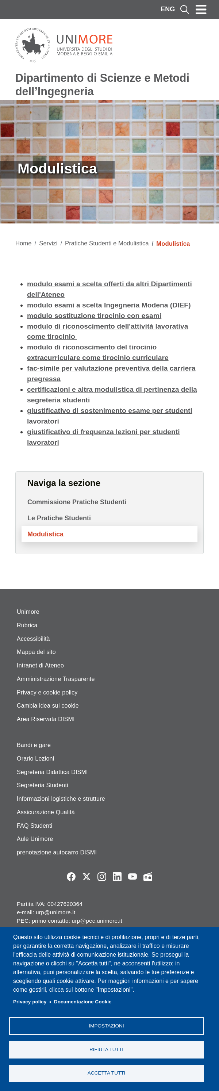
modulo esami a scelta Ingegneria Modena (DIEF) (109, 305)
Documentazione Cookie (83, 1001)
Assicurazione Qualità (46, 812)
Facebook (71, 876)
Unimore (28, 612)
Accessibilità (33, 639)
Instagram (102, 876)
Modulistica (45, 534)
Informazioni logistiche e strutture (61, 799)
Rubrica (27, 625)
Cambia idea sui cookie (48, 706)
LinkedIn (117, 876)
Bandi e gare (34, 745)
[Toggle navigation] (201, 9)
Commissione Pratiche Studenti (76, 502)
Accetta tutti (107, 1073)
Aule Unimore (35, 839)
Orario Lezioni (35, 758)
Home (23, 243)
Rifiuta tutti (106, 1049)
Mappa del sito (36, 652)
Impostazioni (106, 1025)
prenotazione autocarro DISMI (57, 852)
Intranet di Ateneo (40, 665)
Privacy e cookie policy (47, 692)
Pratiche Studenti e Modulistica (107, 243)
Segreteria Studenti (42, 785)
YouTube (132, 876)
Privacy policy (29, 1001)
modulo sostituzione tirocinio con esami (94, 315)
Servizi (48, 243)
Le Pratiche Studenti (59, 518)
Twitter (86, 876)
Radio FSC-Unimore (148, 876)
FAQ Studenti (35, 826)
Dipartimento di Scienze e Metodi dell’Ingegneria (102, 84)
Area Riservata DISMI (46, 719)
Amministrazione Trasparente (56, 679)
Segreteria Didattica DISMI (52, 772)
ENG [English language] (168, 9)
